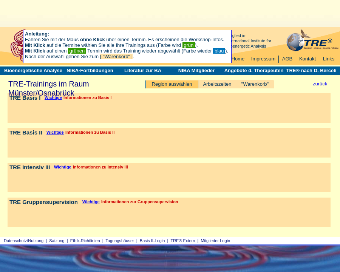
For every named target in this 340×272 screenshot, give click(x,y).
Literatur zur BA (142, 70)
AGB (287, 59)
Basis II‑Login (152, 240)
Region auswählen (172, 84)
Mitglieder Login (215, 240)
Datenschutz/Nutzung (23, 240)
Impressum (263, 59)
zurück (320, 84)
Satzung (56, 240)
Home (238, 59)
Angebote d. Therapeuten (254, 70)
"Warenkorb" (255, 84)
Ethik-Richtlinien (85, 240)
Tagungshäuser (120, 240)
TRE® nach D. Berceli (311, 70)
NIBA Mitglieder (196, 70)
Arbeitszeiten (217, 84)
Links (328, 59)
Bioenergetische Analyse (33, 70)
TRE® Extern (182, 240)
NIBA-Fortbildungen (89, 70)
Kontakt (307, 59)
